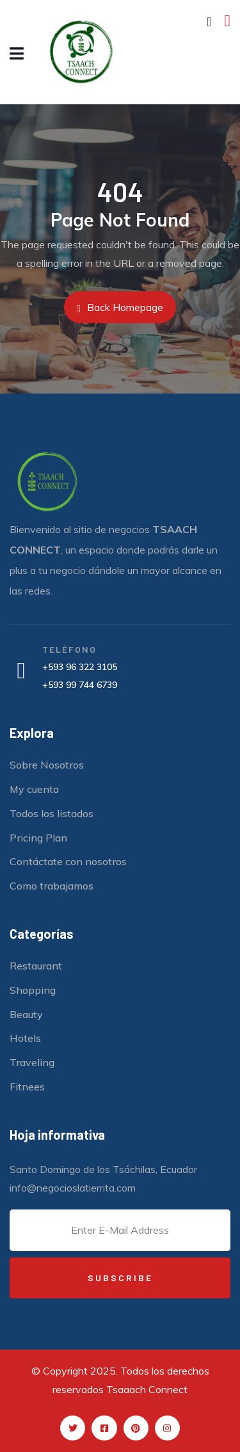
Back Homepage (120, 307)
